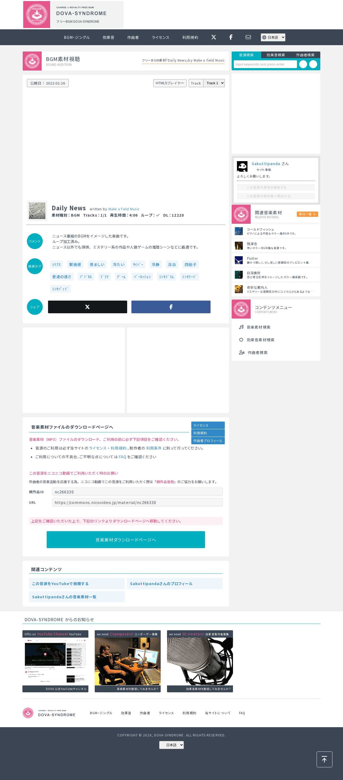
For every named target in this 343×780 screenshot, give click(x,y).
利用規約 (190, 37)
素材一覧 (305, 214)
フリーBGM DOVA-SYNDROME (77, 21)
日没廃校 (254, 272)
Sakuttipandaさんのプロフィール (161, 583)
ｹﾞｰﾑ (121, 276)
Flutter (252, 258)
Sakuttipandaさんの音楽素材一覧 (64, 596)
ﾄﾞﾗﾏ (105, 276)
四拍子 (191, 264)
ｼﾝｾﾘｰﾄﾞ (189, 276)
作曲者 (133, 37)
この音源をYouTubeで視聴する (60, 583)
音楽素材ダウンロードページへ (126, 539)
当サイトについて (218, 713)
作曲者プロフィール (208, 440)
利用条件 (154, 448)
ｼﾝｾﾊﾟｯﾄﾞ (60, 288)
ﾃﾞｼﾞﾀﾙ (86, 276)
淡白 (172, 264)
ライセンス (161, 37)
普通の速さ (62, 276)
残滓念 (252, 243)
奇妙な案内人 (257, 287)
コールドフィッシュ (260, 229)
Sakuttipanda (266, 163)
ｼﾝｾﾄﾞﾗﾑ (166, 276)
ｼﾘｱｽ (56, 264)
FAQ (122, 456)
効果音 (109, 37)
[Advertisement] (224, 15)
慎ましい (97, 264)
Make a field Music (124, 209)
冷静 (156, 264)
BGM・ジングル (77, 37)
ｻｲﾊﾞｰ (138, 264)
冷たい (118, 264)
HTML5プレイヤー (170, 83)
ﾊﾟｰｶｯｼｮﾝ (142, 276)
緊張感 (75, 264)
